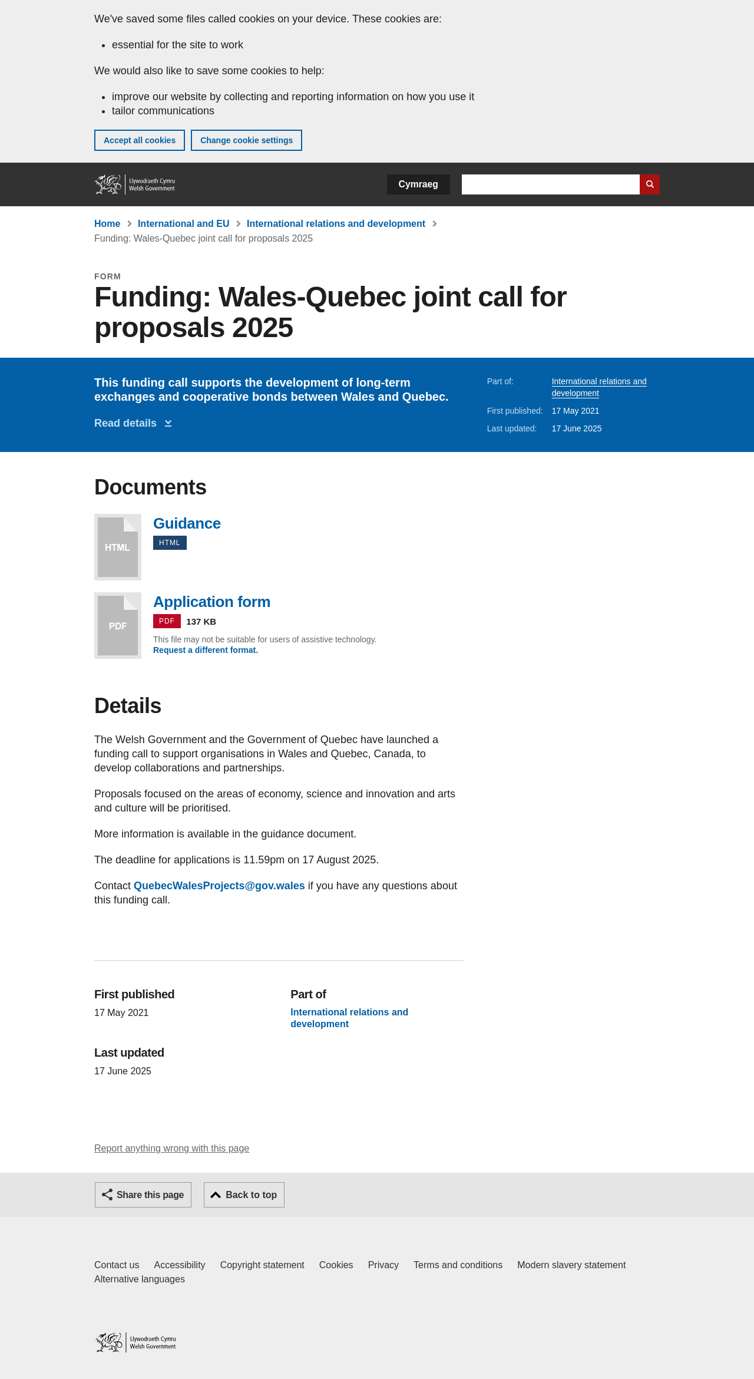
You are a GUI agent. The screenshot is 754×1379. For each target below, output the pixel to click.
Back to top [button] (251, 1195)
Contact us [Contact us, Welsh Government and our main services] (116, 1265)
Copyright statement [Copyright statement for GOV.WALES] (262, 1265)
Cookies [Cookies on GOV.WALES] (336, 1265)
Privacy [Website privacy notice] (383, 1265)
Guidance (117, 547)
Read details (128, 423)
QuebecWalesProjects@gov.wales (219, 886)
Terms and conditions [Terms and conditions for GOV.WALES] (458, 1265)
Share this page (150, 1195)
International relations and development (336, 224)
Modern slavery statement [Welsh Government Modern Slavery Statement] (571, 1265)
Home (107, 224)
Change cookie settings (246, 140)
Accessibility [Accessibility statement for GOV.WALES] (179, 1265)
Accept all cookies (140, 140)
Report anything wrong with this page (171, 1148)
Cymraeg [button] (418, 184)
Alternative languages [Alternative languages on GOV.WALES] (139, 1279)
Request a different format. (205, 650)
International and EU (184, 224)
